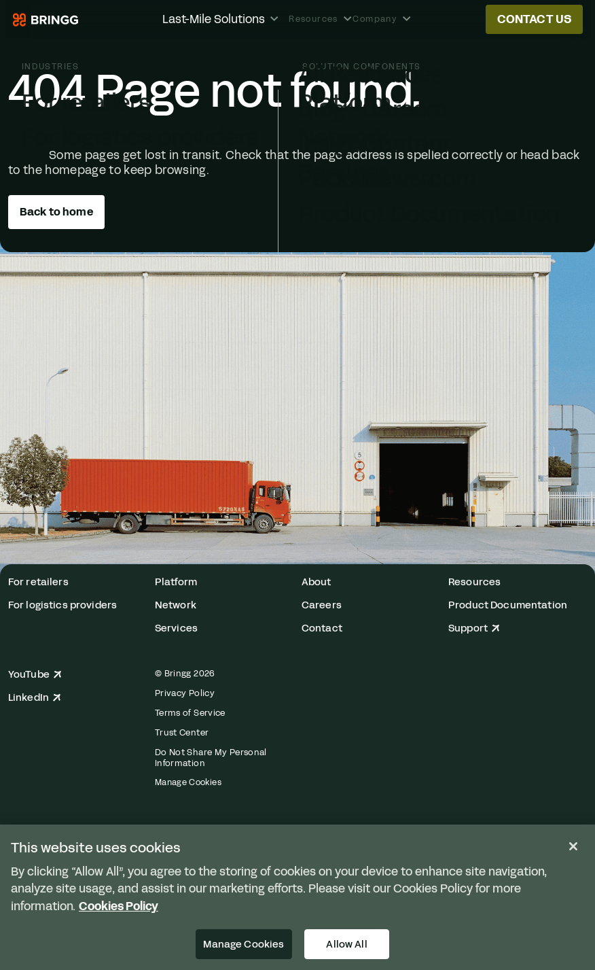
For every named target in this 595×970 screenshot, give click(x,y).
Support (474, 628)
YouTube (35, 675)
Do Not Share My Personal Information (211, 757)
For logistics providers (62, 605)
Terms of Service (190, 713)
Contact (322, 628)
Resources (474, 582)
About (316, 582)
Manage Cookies (188, 782)
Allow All (346, 944)
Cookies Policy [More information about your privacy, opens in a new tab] (118, 906)
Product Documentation (507, 605)
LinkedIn (35, 698)
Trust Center (182, 733)
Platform (176, 582)
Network (175, 605)
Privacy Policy (185, 693)
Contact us (534, 19)
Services (176, 628)
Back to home (56, 212)
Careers (322, 605)
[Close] (573, 846)
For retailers (38, 582)
